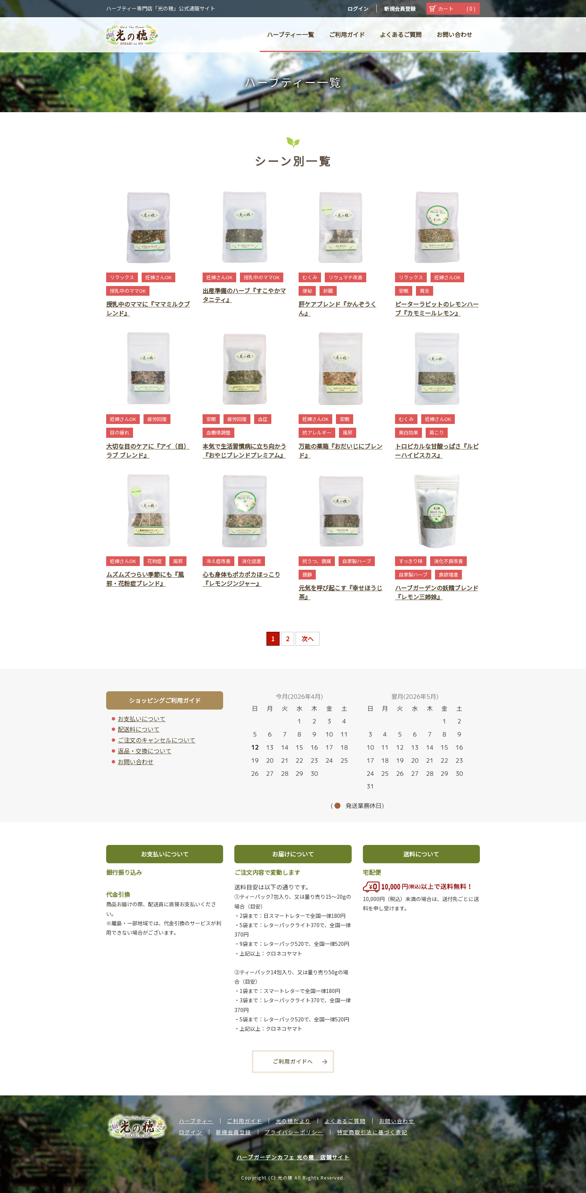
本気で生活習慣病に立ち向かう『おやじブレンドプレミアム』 (244, 450)
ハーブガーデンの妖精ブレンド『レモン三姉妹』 (436, 592)
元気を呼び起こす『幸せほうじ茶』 (340, 592)
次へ (308, 638)
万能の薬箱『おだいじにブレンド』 (340, 450)
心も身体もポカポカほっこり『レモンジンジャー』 (241, 579)
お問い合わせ (136, 761)
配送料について (139, 729)
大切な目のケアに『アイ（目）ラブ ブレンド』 (147, 450)
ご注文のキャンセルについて (156, 739)
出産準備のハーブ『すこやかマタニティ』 (244, 295)
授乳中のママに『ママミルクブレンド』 (148, 308)
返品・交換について (145, 750)
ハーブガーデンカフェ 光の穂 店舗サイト (293, 1157)
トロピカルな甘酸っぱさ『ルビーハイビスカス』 (437, 450)
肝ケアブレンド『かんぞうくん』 (337, 308)
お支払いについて (142, 718)
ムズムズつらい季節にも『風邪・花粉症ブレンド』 (145, 579)
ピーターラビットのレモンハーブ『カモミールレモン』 (437, 308)
